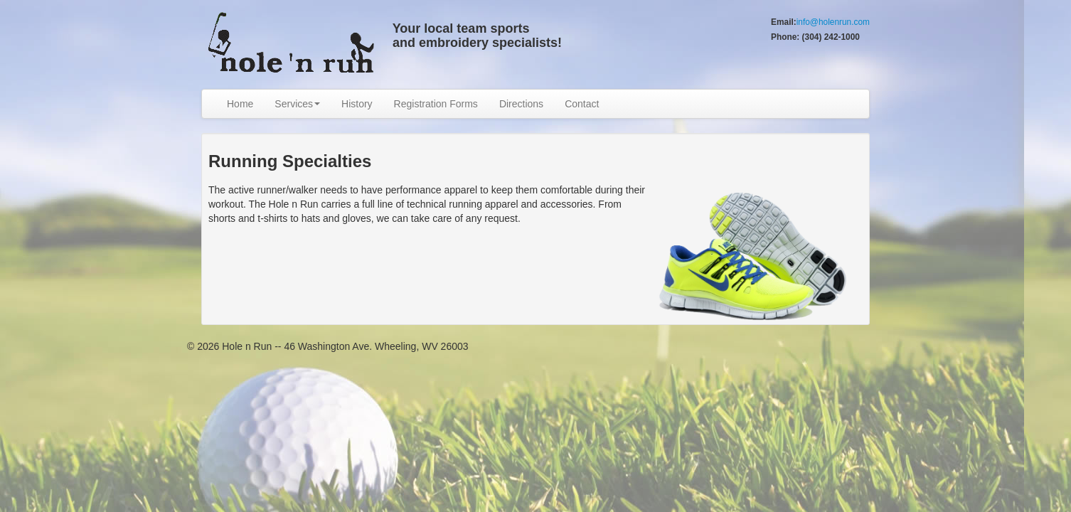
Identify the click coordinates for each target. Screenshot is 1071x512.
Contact (582, 104)
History (357, 104)
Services (297, 104)
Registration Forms (436, 104)
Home (240, 104)
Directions (521, 104)
